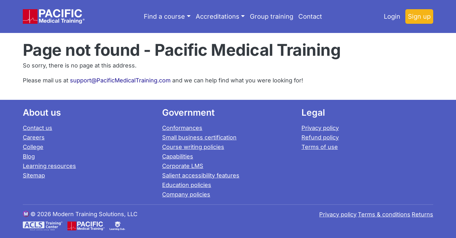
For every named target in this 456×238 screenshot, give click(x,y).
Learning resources (49, 166)
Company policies (186, 194)
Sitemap (34, 175)
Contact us (37, 128)
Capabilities (177, 156)
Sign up (419, 16)
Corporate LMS (182, 166)
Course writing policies (193, 147)
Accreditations (217, 16)
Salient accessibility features (200, 175)
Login (392, 16)
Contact (310, 16)
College (33, 147)
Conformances (182, 128)
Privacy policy (320, 128)
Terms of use (319, 147)
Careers (34, 137)
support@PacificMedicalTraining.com (120, 80)
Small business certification (199, 137)
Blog (29, 156)
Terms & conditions (384, 214)
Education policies (186, 185)
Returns (422, 214)
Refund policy (320, 137)
